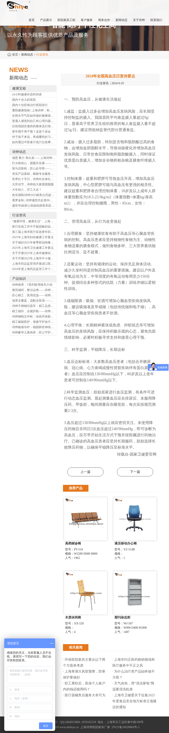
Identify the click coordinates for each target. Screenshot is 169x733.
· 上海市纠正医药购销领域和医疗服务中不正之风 (133, 662)
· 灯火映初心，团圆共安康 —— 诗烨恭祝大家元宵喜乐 (33, 163)
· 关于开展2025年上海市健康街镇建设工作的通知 (33, 253)
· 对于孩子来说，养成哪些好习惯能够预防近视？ (33, 136)
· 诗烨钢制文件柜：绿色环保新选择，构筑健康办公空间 (33, 316)
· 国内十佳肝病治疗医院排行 (29, 105)
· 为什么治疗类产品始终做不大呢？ (133, 674)
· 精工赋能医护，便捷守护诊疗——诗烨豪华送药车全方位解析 (33, 321)
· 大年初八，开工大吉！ (26, 189)
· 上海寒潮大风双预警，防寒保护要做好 (84, 674)
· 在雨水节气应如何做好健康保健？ (33, 115)
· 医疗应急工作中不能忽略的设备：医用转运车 (33, 226)
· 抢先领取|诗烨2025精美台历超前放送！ (33, 195)
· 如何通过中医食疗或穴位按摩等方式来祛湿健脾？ (33, 142)
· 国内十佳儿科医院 (23, 99)
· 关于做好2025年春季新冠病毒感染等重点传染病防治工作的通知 (33, 242)
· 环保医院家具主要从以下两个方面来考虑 (84, 662)
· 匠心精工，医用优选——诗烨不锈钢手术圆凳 (33, 295)
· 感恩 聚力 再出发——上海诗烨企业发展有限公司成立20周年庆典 (33, 157)
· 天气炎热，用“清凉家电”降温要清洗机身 (133, 686)
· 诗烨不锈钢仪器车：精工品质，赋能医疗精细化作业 (33, 306)
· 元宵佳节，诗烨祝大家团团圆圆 (32, 184)
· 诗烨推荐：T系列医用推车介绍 (32, 284)
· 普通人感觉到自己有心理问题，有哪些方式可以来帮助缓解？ (33, 121)
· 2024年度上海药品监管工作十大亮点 (33, 269)
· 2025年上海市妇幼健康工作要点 (32, 237)
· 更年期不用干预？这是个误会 (31, 131)
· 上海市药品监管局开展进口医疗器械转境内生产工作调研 (33, 263)
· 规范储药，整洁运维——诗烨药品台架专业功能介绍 (33, 290)
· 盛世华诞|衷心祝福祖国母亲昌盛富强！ (33, 205)
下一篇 (135, 472)
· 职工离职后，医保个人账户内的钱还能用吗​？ (84, 686)
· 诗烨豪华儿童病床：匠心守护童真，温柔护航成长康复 (33, 332)
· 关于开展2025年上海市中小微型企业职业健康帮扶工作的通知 (33, 258)
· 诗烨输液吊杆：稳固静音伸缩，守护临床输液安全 (33, 327)
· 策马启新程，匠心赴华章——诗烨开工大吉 (33, 168)
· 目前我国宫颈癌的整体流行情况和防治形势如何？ (33, 126)
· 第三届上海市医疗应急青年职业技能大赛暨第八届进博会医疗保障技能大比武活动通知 (33, 232)
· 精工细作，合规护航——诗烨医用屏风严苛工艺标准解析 (33, 311)
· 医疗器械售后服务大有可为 (84, 695)
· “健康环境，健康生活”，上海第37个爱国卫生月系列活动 (33, 221)
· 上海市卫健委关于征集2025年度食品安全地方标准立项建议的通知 (134, 701)
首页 (15, 54)
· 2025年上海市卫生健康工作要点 (32, 247)
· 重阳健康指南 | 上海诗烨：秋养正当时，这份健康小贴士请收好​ (33, 110)
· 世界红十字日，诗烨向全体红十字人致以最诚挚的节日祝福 (33, 179)
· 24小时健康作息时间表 (26, 94)
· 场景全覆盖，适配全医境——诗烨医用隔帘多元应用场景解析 (33, 300)
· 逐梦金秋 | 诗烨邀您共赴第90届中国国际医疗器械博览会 (33, 200)
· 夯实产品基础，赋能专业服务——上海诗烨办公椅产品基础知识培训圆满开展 (33, 173)
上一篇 (85, 472)
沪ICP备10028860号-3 (125, 727)
